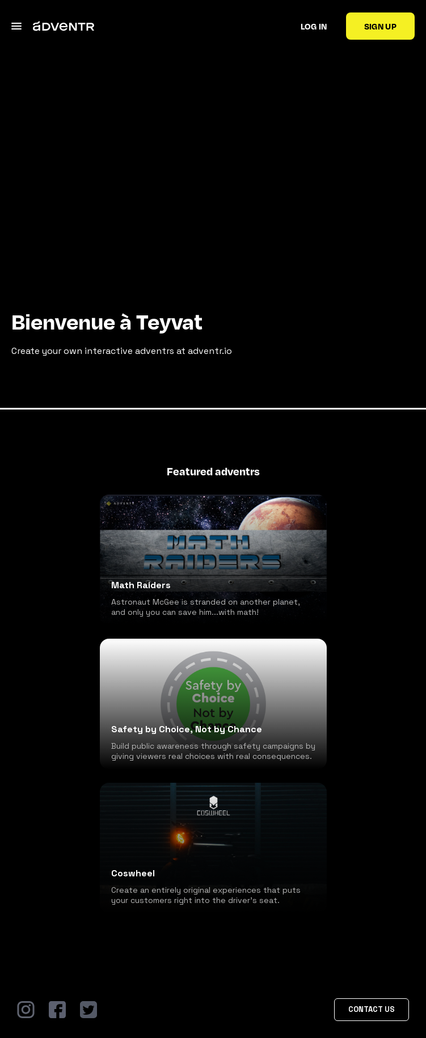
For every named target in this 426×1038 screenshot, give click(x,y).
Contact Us (371, 1009)
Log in (314, 26)
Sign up (380, 26)
